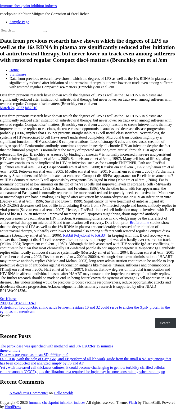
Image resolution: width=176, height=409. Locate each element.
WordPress (13, 407)
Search (5, 316)
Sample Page (19, 22)
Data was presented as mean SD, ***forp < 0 (34, 355)
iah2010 (31, 108)
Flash (133, 402)
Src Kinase (17, 74)
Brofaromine (139, 222)
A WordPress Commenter (28, 393)
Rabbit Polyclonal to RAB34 (85, 235)
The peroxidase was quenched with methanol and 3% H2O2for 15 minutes (56, 346)
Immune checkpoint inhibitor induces (28, 6)
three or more (10, 350)
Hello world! (63, 393)
